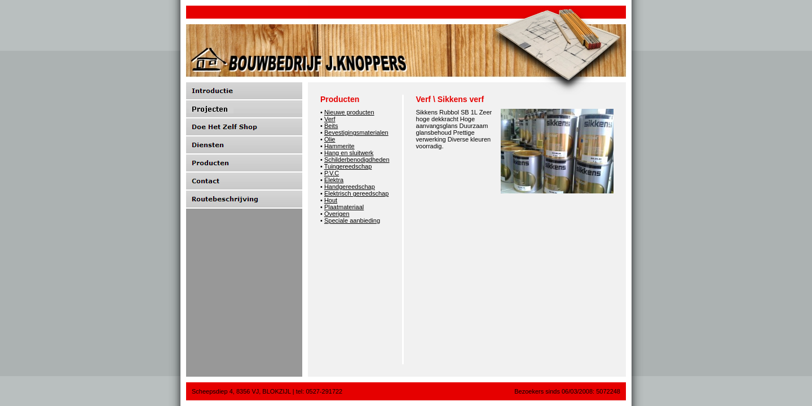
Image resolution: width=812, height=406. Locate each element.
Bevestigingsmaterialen (356, 132)
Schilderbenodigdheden (357, 159)
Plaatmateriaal (344, 207)
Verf (330, 119)
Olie (330, 139)
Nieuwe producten (349, 112)
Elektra (333, 179)
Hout (330, 200)
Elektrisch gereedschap (356, 193)
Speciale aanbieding (352, 220)
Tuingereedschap (348, 166)
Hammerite (339, 146)
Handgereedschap (349, 186)
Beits (331, 125)
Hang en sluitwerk (348, 152)
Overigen (337, 213)
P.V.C (331, 173)
